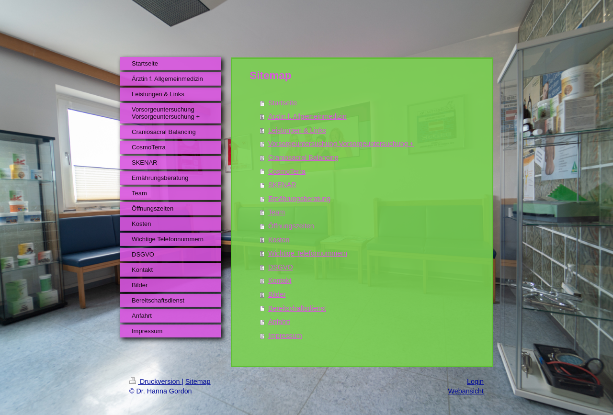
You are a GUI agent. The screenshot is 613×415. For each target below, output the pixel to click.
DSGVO (280, 267)
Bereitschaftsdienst (297, 308)
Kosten (279, 240)
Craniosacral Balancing (303, 157)
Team (276, 212)
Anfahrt (279, 321)
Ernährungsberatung (299, 198)
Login (475, 381)
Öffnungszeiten (291, 226)
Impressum (285, 335)
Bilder (277, 294)
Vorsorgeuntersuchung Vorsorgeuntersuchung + (341, 143)
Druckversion (155, 381)
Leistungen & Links (297, 130)
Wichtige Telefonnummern (307, 253)
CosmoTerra (287, 171)
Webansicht (466, 391)
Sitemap (197, 381)
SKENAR (282, 185)
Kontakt (279, 280)
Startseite (282, 103)
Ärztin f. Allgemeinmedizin (307, 116)
